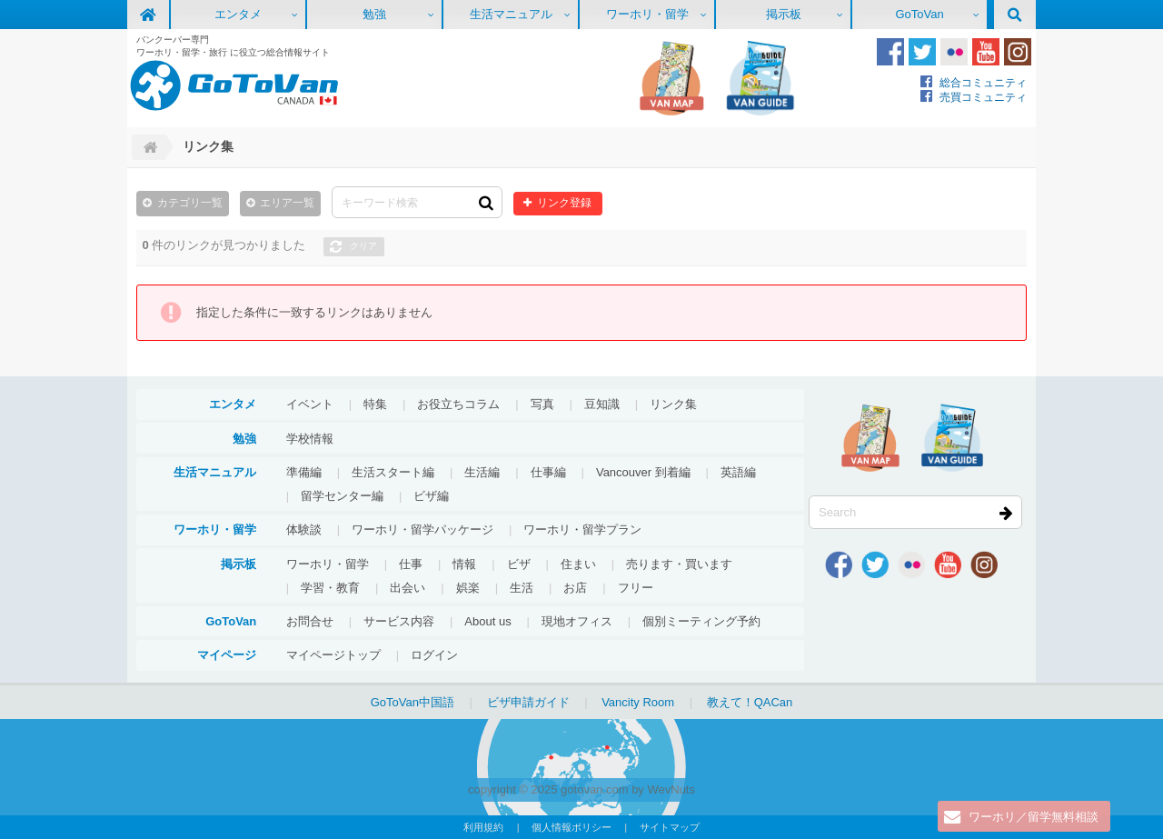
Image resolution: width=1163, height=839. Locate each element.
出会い (407, 587)
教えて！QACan (750, 702)
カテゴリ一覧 (190, 202)
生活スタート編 (393, 472)
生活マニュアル (511, 14)
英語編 (738, 472)
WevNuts (671, 789)
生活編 (482, 472)
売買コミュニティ (983, 97)
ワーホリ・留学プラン (582, 529)
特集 (375, 404)
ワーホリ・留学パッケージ (422, 529)
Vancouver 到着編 (643, 472)
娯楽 (468, 587)
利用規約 (483, 827)
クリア (363, 246)
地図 (671, 78)
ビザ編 (431, 496)
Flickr (954, 51)
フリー (635, 587)
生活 (521, 587)
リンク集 (673, 404)
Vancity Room (637, 702)
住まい (578, 564)
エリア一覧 (287, 202)
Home (148, 147)
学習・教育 (330, 587)
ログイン (434, 655)
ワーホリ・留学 (647, 14)
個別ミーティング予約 (701, 621)
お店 (575, 587)
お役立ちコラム (458, 404)
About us (487, 621)
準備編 (304, 472)
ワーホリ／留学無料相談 (1033, 817)
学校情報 (309, 438)
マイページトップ (333, 655)
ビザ (519, 564)
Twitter (922, 51)
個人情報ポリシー (571, 827)
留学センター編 (342, 496)
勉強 (374, 14)
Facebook (890, 51)
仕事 (410, 564)
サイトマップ (670, 827)
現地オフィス (577, 621)
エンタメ (238, 14)
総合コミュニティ (983, 82)
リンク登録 (564, 202)
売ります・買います (679, 564)
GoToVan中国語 (412, 702)
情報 (464, 564)
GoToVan (919, 14)
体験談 (304, 529)
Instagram (1017, 51)
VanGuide (760, 78)
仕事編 (548, 472)
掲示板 (783, 14)
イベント (309, 404)
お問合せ (309, 621)
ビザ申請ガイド (528, 702)
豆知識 (602, 404)
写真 (542, 404)
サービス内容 (398, 621)
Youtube (985, 51)
